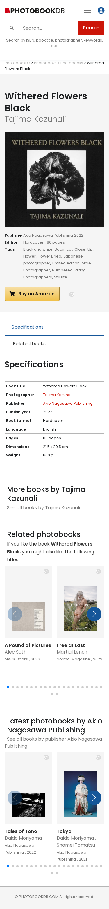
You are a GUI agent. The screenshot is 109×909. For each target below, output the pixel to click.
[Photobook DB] (35, 11)
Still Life (60, 277)
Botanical (63, 249)
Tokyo (64, 831)
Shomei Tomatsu (76, 845)
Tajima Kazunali (57, 394)
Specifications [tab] (28, 327)
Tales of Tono (21, 831)
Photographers (37, 277)
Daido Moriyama (23, 838)
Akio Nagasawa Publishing (48, 235)
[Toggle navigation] (88, 10)
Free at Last (71, 645)
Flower (29, 256)
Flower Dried (49, 256)
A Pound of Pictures (28, 645)
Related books (29, 343)
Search (91, 27)
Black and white (38, 249)
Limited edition (66, 263)
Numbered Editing (69, 270)
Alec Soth (15, 652)
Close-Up (83, 249)
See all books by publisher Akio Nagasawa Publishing (53, 742)
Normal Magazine (73, 659)
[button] (71, 294)
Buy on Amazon (32, 293)
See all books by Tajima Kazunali (43, 507)
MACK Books (16, 659)
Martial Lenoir (72, 652)
